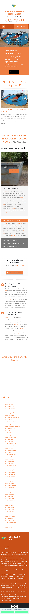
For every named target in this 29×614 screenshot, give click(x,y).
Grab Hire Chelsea (9, 463)
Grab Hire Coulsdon (10, 413)
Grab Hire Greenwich (10, 487)
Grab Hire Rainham (9, 401)
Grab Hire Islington (9, 441)
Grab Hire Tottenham (10, 500)
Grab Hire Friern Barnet (10, 450)
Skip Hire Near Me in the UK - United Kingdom (14, 35)
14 (17, 44)
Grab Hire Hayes (9, 430)
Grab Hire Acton (9, 452)
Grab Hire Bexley (9, 419)
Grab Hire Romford (9, 483)
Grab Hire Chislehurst (10, 465)
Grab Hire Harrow (9, 509)
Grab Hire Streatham (10, 511)
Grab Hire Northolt (9, 406)
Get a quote (21, 26)
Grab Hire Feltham (9, 423)
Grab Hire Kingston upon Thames (13, 426)
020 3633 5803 (16, 20)
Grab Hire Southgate (10, 415)
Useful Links (7, 546)
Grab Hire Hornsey (9, 480)
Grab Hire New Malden (10, 514)
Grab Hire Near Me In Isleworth (12, 220)
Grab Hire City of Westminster (12, 417)
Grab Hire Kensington (10, 445)
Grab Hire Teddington (10, 454)
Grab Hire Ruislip (9, 448)
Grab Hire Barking (9, 469)
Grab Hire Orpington (10, 456)
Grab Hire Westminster (10, 522)
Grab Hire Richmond (10, 476)
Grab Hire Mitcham (9, 494)
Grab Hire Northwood (10, 520)
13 (15, 44)
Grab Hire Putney (9, 502)
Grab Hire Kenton (9, 461)
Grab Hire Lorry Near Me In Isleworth (13, 243)
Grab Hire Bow (8, 527)
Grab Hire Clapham (9, 434)
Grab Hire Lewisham (10, 526)
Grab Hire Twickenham (10, 489)
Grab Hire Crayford (9, 481)
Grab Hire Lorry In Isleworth (11, 240)
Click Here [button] (24, 609)
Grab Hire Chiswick (9, 458)
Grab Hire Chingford (10, 496)
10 (10, 44)
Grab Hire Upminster (10, 516)
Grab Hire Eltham (9, 432)
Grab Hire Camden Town (11, 478)
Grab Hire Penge (9, 518)
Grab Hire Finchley (9, 412)
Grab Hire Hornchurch (10, 421)
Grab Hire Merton (9, 498)
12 (13, 44)
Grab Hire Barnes (9, 492)
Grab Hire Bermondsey (10, 443)
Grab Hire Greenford (10, 439)
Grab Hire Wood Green (10, 410)
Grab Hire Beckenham (10, 408)
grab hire (7, 191)
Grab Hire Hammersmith (11, 485)
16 (20, 44)
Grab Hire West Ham (10, 428)
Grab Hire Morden (9, 459)
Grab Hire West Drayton (11, 447)
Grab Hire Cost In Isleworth (11, 246)
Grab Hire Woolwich (10, 472)
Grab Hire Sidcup (9, 524)
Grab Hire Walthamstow (11, 467)
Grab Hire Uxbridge (9, 507)
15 (18, 44)
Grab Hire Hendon (9, 503)
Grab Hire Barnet (9, 435)
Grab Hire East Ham (10, 470)
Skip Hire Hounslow (14, 273)
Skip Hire (3, 78)
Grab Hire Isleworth (10, 491)
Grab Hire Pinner (9, 424)
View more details (5, 127)
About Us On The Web (9, 545)
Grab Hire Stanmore (10, 474)
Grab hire (8, 78)
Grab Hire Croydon (9, 505)
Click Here (14, 170)
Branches (6, 548)
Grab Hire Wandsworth (10, 437)
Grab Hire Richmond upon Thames (13, 513)
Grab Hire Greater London (12, 397)
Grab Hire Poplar (9, 404)
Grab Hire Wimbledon (10, 402)
